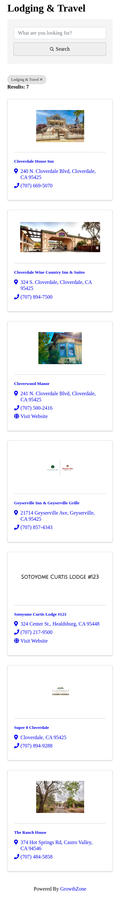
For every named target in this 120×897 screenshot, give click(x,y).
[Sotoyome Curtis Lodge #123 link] (60, 577)
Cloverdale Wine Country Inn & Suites (49, 272)
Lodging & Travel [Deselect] (27, 79)
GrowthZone (73, 889)
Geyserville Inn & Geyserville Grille (46, 502)
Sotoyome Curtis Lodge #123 (40, 614)
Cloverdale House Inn (34, 161)
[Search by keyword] (60, 33)
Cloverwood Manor (32, 383)
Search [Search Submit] (60, 49)
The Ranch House (30, 832)
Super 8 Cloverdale (31, 727)
